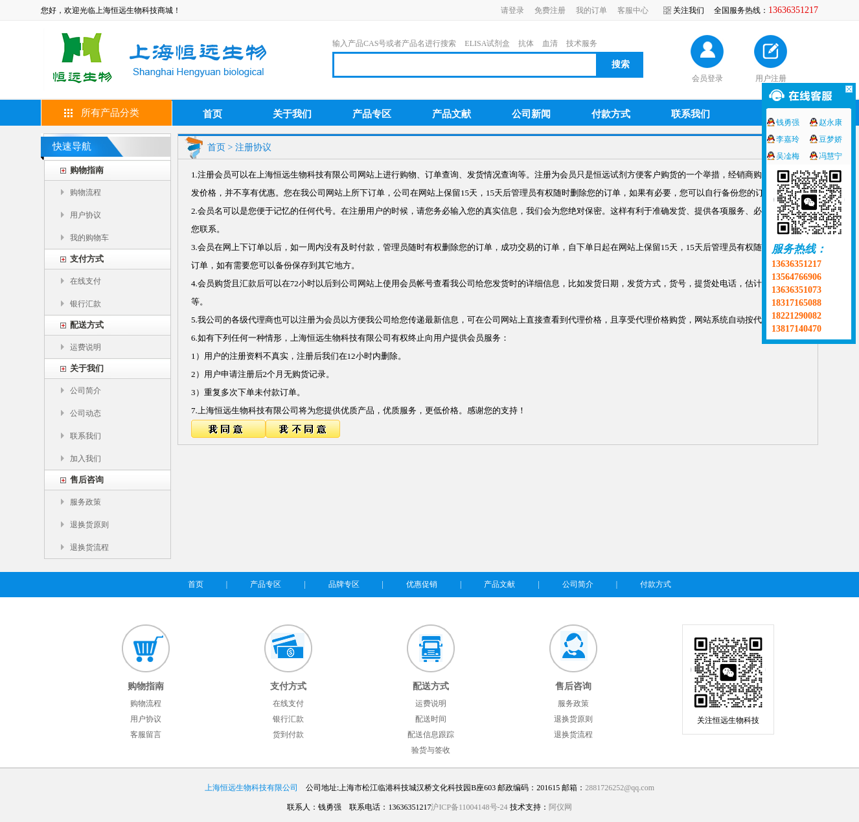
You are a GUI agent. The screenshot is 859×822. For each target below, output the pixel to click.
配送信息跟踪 (430, 734)
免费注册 (550, 10)
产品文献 (451, 114)
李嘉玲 (787, 139)
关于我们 (292, 114)
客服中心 (632, 10)
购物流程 (85, 192)
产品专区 (371, 114)
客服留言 (145, 734)
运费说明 (85, 347)
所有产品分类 (110, 113)
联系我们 (690, 114)
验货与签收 (430, 750)
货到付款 (288, 734)
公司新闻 (531, 114)
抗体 (526, 43)
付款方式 (610, 114)
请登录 (512, 10)
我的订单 (591, 10)
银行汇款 (85, 303)
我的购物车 (89, 237)
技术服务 (581, 43)
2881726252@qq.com (619, 787)
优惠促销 (421, 584)
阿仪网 (560, 807)
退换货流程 (89, 547)
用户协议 (85, 215)
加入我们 (85, 458)
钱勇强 (787, 122)
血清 (550, 43)
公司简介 (85, 390)
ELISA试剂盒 (487, 43)
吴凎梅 (787, 156)
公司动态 (85, 413)
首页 (212, 114)
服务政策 (85, 502)
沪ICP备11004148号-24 (469, 807)
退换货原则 (89, 524)
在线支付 (85, 281)
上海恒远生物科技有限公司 (251, 787)
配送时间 (430, 719)
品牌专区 (344, 584)
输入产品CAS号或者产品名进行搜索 (394, 43)
